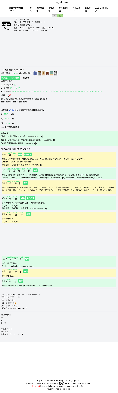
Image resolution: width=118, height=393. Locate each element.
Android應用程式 (101, 9)
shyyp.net (35, 386)
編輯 (20, 154)
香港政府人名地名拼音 (10, 78)
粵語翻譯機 (40, 9)
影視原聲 (27, 154)
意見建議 (87, 9)
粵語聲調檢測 (63, 9)
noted (88, 383)
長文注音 (51, 9)
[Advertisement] (59, 49)
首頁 (30, 9)
